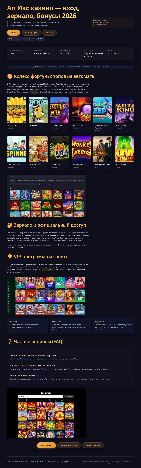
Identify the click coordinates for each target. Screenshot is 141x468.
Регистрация (31, 32)
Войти (13, 32)
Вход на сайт (46, 445)
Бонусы (49, 32)
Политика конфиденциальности (17, 462)
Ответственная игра (52, 462)
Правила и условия (37, 462)
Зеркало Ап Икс (93, 445)
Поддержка (65, 462)
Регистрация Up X (69, 445)
